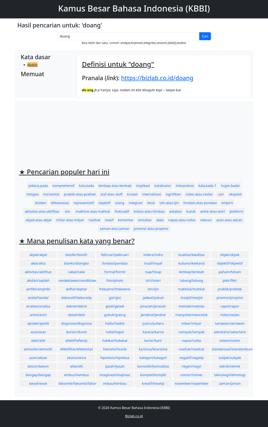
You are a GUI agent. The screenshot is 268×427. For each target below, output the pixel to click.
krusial (132, 194)
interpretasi (185, 185)
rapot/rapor (230, 306)
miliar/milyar (191, 323)
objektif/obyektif (230, 263)
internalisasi (151, 194)
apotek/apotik (38, 323)
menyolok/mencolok (191, 315)
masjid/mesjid (191, 297)
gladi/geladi (115, 306)
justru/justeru (153, 323)
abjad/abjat (38, 254)
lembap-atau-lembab (114, 185)
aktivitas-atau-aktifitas (42, 211)
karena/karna (153, 332)
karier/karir (153, 340)
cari (221, 194)
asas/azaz (38, 332)
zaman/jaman (230, 383)
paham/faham (230, 272)
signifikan (173, 194)
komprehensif (63, 185)
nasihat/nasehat (191, 349)
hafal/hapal (115, 332)
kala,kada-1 (208, 185)
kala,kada (86, 185)
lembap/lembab (191, 272)
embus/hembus (76, 375)
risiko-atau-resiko (199, 194)
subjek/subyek (229, 357)
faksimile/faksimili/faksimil (76, 383)
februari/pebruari (115, 254)
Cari (205, 36)
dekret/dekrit (76, 306)
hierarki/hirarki (114, 349)
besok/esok (38, 383)
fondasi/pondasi (115, 263)
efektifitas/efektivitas (76, 349)
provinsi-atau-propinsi (151, 228)
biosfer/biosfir (76, 254)
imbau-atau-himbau (149, 211)
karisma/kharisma (153, 349)
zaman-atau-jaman (114, 228)
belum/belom (38, 366)
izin (67, 211)
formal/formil (114, 272)
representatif (84, 203)
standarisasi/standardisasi (230, 349)
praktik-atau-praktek (80, 194)
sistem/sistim (230, 340)
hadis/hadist (115, 323)
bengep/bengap (38, 375)
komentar (125, 220)
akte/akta (38, 263)
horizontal (51, 194)
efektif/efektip (76, 340)
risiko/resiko (229, 315)
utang (119, 203)
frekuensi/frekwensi (114, 289)
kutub (190, 211)
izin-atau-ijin (169, 203)
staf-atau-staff (112, 194)
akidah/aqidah (38, 280)
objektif (104, 203)
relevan (206, 220)
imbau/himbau (114, 383)
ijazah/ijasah (115, 366)
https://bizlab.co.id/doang (157, 78)
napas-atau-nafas (181, 220)
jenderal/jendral (153, 315)
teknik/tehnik (230, 366)
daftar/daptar (76, 289)
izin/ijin (153, 289)
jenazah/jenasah (153, 306)
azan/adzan (38, 357)
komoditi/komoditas (153, 366)
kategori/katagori (153, 357)
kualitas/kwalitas (192, 254)
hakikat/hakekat (115, 340)
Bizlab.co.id (134, 416)
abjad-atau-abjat (38, 220)
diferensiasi (60, 203)
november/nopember (191, 383)
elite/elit (76, 366)
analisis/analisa (38, 306)
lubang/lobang (191, 280)
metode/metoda (191, 306)
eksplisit (235, 194)
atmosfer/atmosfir (38, 349)
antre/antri (38, 315)
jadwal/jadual (153, 297)
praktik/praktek (230, 289)
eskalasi (175, 211)
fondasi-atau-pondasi (200, 203)
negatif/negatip (191, 357)
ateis (160, 220)
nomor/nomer (191, 375)
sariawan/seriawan (230, 323)
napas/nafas (191, 340)
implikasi (143, 185)
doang (32, 64)
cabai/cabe (76, 272)
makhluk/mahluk (191, 289)
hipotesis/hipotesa (114, 357)
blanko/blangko (76, 263)
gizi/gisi (115, 297)
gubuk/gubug (115, 315)
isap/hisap (153, 272)
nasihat (94, 220)
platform (236, 211)
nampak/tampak (191, 332)
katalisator (162, 185)
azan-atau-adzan (229, 220)
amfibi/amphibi (38, 289)
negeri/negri (191, 366)
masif (109, 220)
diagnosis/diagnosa (76, 323)
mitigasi (32, 194)
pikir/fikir (230, 280)
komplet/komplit (153, 375)
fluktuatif (122, 211)
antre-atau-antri (212, 211)
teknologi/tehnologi (229, 375)
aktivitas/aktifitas (38, 272)
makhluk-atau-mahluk (92, 211)
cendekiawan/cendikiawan (76, 280)
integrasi (136, 203)
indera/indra (153, 254)
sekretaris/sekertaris (230, 332)
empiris (227, 203)
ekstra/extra (76, 357)
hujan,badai (230, 185)
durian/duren (76, 332)
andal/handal (38, 297)
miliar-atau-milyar (70, 220)
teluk (151, 203)
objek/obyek (229, 254)
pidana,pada (38, 185)
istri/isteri (153, 280)
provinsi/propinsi (230, 297)
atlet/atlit (38, 340)
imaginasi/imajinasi (115, 375)
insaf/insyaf (153, 263)
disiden (40, 203)
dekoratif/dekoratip (76, 297)
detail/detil (76, 315)
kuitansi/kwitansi (191, 263)
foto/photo (114, 280)
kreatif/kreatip (153, 383)
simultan (145, 220)
